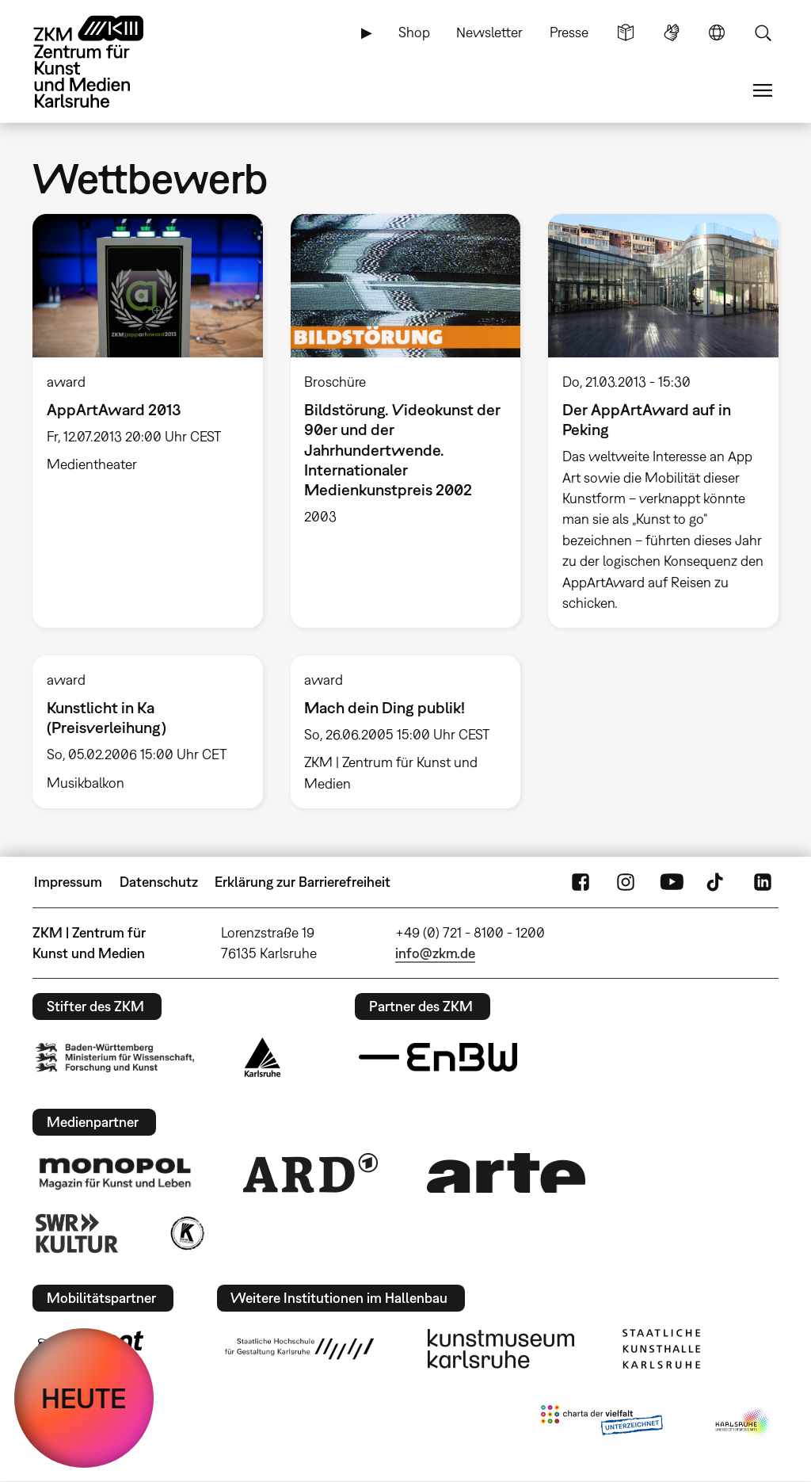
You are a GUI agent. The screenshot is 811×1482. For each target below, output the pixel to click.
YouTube (671, 882)
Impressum (68, 881)
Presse (569, 32)
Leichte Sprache (626, 32)
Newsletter (489, 32)
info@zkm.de (435, 953)
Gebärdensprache (671, 32)
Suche (763, 32)
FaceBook (580, 882)
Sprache (717, 32)
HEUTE (84, 1398)
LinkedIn (763, 882)
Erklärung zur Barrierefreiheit (302, 881)
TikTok (717, 882)
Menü (763, 90)
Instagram (626, 882)
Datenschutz (159, 881)
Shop (414, 32)
